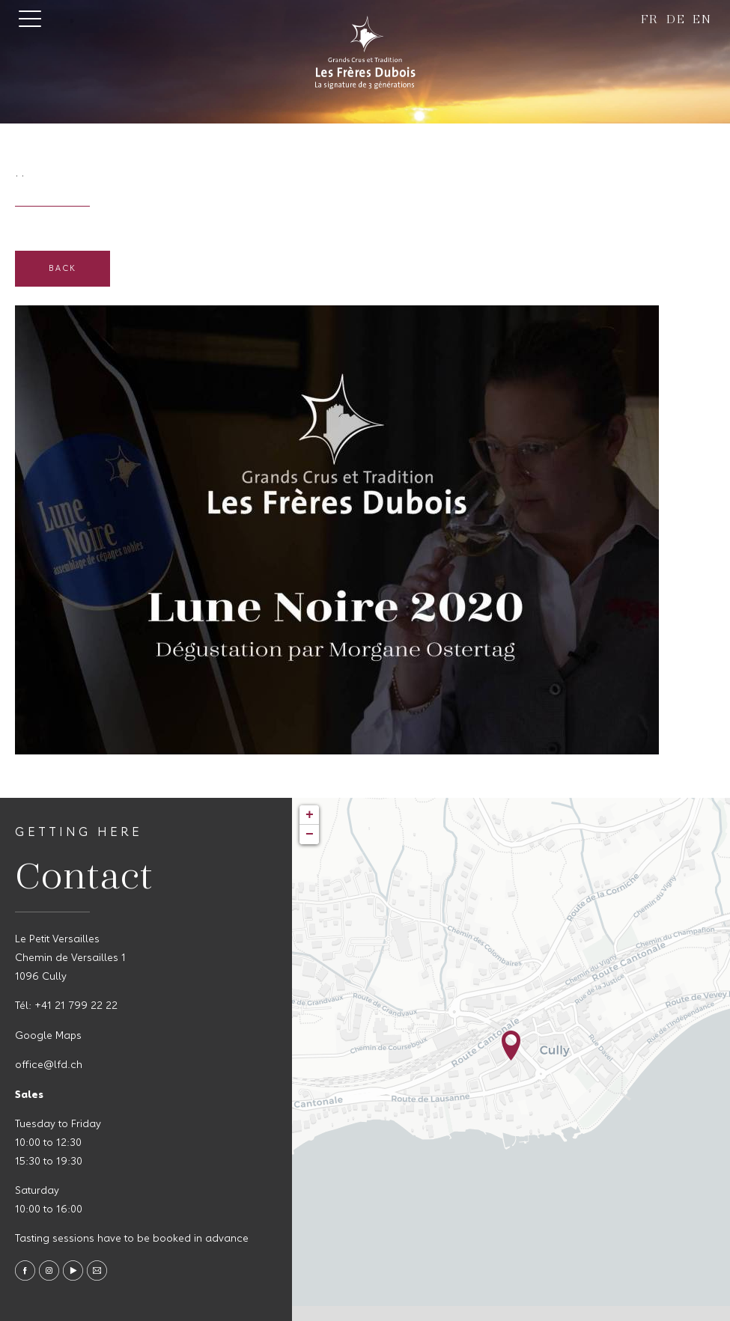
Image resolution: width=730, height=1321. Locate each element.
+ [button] (309, 815)
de (675, 18)
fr (650, 18)
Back (62, 269)
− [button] (309, 834)
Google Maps (48, 1036)
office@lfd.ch (48, 1065)
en (702, 18)
